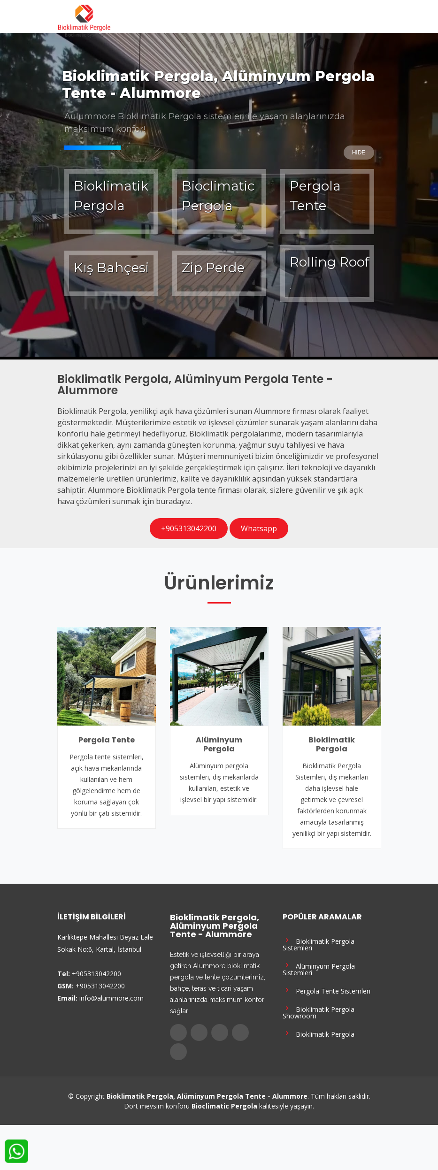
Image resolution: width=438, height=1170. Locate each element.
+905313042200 (188, 528)
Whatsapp (259, 528)
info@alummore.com (111, 998)
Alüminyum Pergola (219, 744)
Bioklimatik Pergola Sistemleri (318, 943)
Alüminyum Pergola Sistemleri (319, 968)
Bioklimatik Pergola (331, 744)
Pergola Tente (106, 739)
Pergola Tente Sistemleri (326, 990)
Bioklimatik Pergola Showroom (318, 1011)
